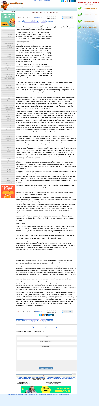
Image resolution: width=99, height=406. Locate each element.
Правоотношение (9, 131)
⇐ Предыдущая (19, 21)
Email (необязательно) (46, 341)
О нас (40, 0)
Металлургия (8, 116)
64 (44, 21)
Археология (9, 36)
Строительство (9, 153)
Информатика (9, 76)
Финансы (9, 171)
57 (29, 21)
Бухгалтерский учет (9, 52)
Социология (9, 147)
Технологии (9, 158)
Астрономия (9, 41)
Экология (9, 178)
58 (31, 21)
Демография (8, 63)
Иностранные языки (9, 74)
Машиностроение (9, 109)
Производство (9, 136)
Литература (9, 96)
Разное (9, 145)
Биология (9, 45)
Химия (9, 173)
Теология (9, 156)
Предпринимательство (9, 43)
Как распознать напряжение (38, 377)
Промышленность (8, 138)
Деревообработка (9, 65)
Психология (9, 140)
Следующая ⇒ (49, 21)
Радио (9, 142)
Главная (34, 0)
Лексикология (9, 94)
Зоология (9, 69)
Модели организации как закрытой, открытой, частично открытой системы (54, 378)
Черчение (9, 176)
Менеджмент (8, 114)
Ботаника (9, 49)
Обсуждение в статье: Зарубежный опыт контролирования (47, 327)
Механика (9, 120)
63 (42, 21)
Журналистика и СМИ (9, 67)
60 (35, 21)
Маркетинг (9, 100)
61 (38, 21)
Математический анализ (9, 105)
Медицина (9, 111)
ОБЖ (9, 122)
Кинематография (9, 85)
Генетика (9, 54)
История (9, 83)
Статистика (9, 151)
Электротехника (9, 182)
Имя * (46, 336)
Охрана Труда (9, 125)
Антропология (9, 34)
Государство (9, 60)
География (9, 56)
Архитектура (8, 38)
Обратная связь (47, 0)
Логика (9, 98)
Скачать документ (68, 17)
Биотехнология (9, 47)
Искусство (9, 80)
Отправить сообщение (46, 368)
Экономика (9, 180)
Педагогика (9, 127)
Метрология (9, 118)
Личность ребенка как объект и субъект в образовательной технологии (23, 378)
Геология (9, 58)
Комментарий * (46, 346)
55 (24, 21)
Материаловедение (9, 107)
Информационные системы (9, 78)
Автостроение (9, 32)
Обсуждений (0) (38, 17)
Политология (8, 129)
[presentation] (27, 363)
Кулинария (9, 89)
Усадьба (9, 162)
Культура (9, 91)
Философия (9, 169)
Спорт (9, 149)
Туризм (9, 160)
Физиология (9, 167)
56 (26, 21)
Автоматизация (9, 29)
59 (33, 21)
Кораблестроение (9, 87)
